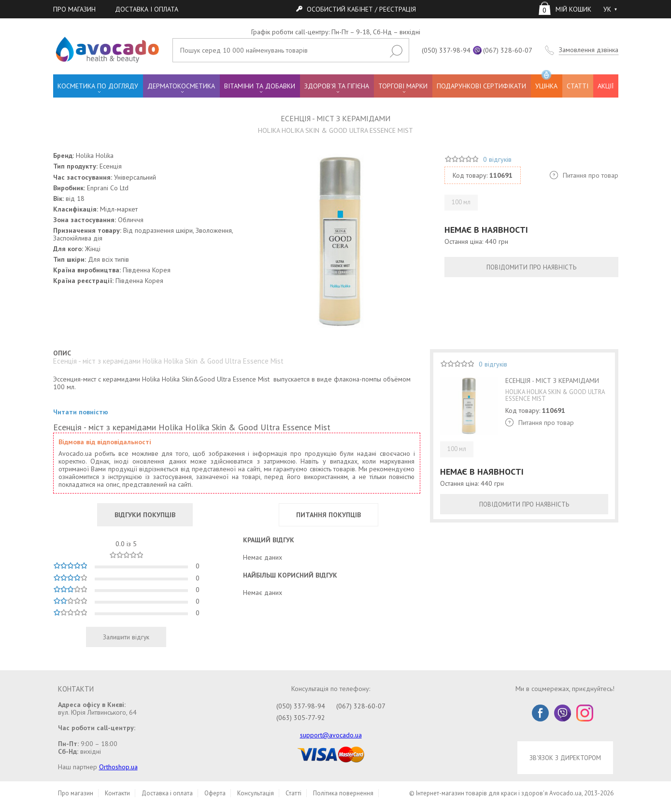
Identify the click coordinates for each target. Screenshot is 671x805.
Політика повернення (343, 793)
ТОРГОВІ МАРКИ (403, 86)
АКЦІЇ (606, 86)
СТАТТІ (577, 86)
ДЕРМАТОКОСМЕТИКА (181, 86)
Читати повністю (80, 412)
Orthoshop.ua (118, 767)
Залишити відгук (126, 637)
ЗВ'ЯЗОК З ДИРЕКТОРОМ (565, 757)
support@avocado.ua (331, 735)
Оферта (215, 793)
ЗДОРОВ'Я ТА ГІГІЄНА (336, 86)
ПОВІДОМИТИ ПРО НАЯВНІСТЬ (531, 267)
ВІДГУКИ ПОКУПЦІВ (144, 514)
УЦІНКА (546, 82)
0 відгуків (497, 159)
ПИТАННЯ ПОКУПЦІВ (328, 514)
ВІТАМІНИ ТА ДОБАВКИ (259, 86)
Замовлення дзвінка (588, 50)
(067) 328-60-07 (507, 50)
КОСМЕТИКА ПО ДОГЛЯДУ (97, 86)
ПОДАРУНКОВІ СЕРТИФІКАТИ (481, 86)
